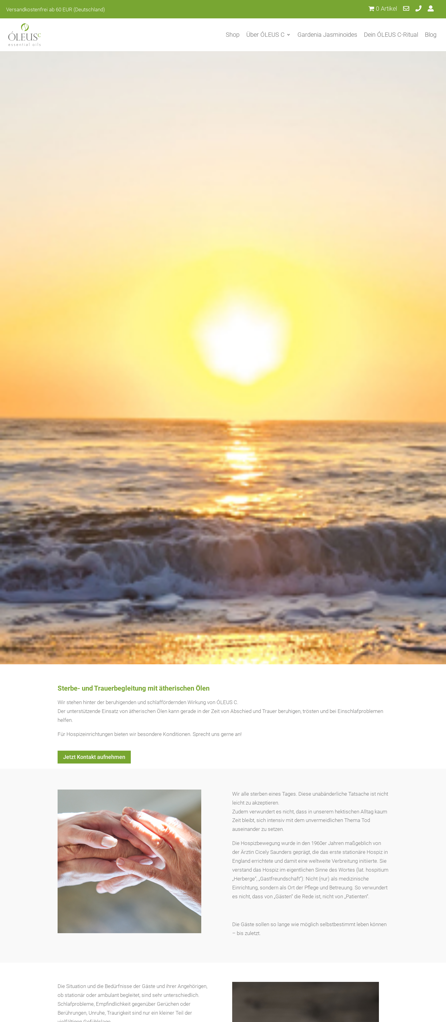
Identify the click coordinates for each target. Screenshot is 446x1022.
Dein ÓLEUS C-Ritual (391, 34)
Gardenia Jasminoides (327, 34)
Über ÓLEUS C (265, 34)
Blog (431, 34)
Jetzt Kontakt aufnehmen (94, 757)
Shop (233, 34)
